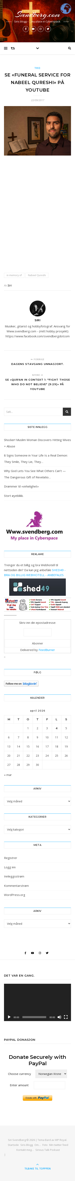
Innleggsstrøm (14, 876)
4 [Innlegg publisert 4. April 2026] (56, 728)
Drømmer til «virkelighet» (21, 486)
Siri (10, 285)
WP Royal (60, 1140)
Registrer (10, 858)
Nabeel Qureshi (37, 275)
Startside (13, 1145)
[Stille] (59, 1017)
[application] (37, 1002)
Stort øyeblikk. (13, 496)
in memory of (14, 275)
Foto (45, 1145)
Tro (37, 68)
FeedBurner (47, 650)
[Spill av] (9, 1017)
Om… (37, 1145)
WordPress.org (14, 895)
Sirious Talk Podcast (47, 1150)
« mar (8, 775)
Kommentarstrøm (16, 886)
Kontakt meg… (25, 1150)
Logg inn (10, 867)
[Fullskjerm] (66, 1017)
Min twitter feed (58, 1145)
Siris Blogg (26, 1145)
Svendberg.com (37, 14)
